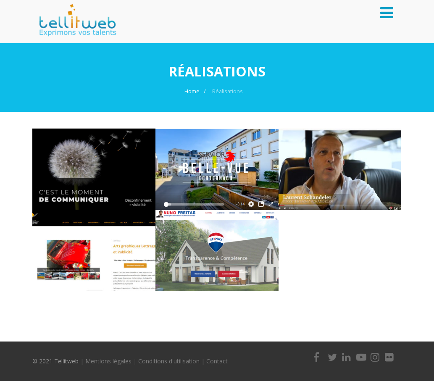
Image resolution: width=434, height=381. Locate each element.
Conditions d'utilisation (169, 361)
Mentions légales (108, 361)
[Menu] (386, 12)
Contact (217, 361)
